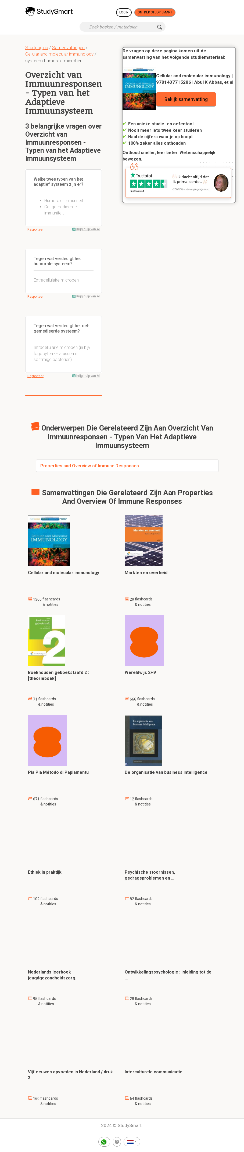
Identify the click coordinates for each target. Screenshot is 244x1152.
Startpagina (36, 47)
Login (123, 12)
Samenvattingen (68, 47)
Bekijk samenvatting (186, 99)
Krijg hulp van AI (88, 229)
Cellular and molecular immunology (59, 54)
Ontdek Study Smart (155, 12)
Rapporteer (35, 229)
